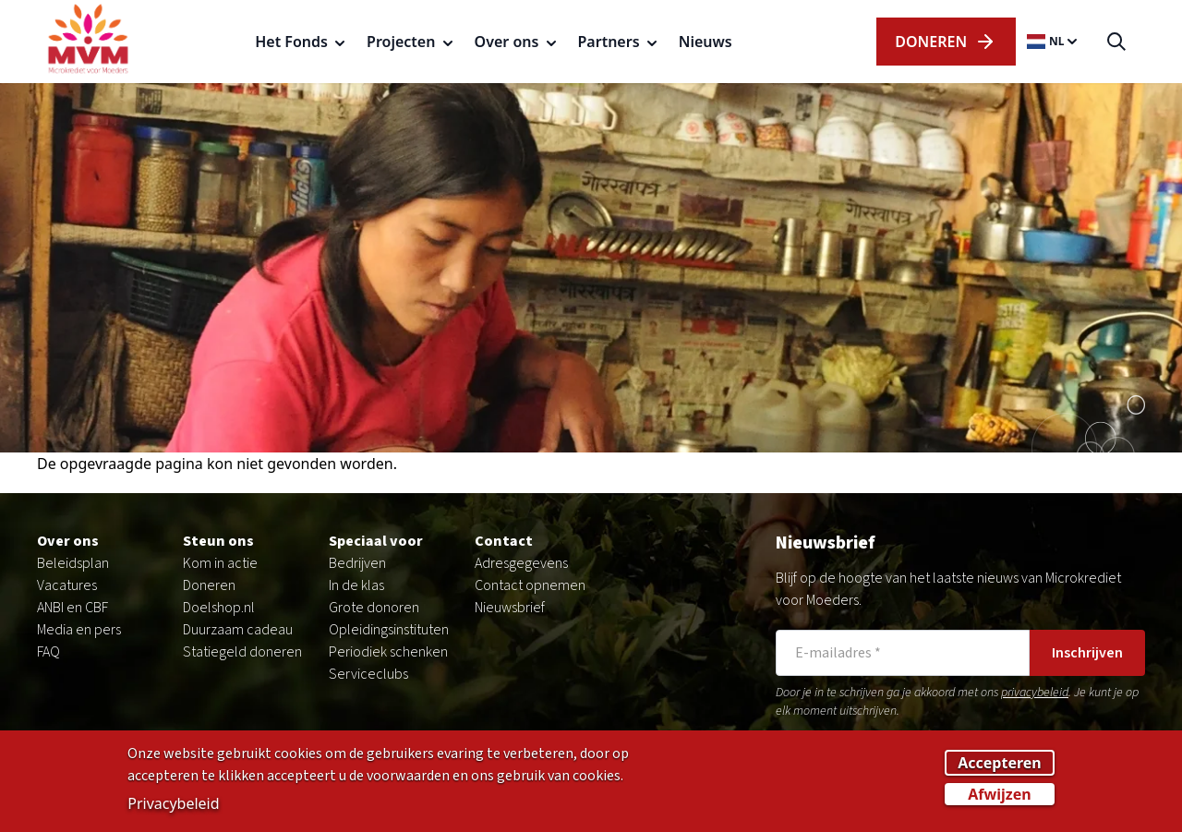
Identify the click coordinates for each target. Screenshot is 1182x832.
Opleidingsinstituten (389, 630)
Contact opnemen (530, 585)
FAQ (48, 652)
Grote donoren (374, 607)
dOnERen (945, 41)
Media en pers (79, 630)
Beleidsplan (73, 563)
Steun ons (218, 541)
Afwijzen (999, 800)
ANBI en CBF (72, 607)
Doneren (209, 585)
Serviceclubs (368, 674)
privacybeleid (1034, 692)
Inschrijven (1087, 653)
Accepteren (1000, 768)
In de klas (356, 585)
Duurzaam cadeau (238, 630)
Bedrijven (357, 563)
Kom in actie (220, 563)
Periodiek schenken (388, 652)
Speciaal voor (376, 541)
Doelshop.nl (219, 607)
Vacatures (67, 585)
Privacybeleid (173, 809)
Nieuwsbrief (510, 607)
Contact (504, 541)
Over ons (68, 541)
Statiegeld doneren (242, 652)
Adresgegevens (521, 563)
